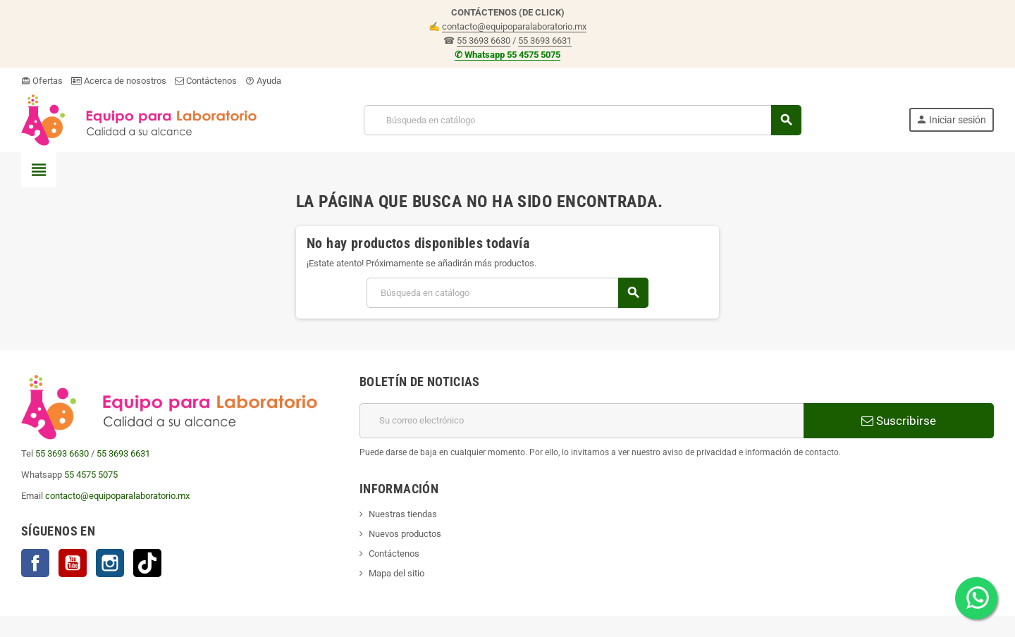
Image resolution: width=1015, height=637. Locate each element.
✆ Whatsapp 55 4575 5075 (507, 54)
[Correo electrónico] (581, 420)
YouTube (73, 563)
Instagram (110, 563)
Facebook (35, 563)
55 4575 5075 (91, 474)
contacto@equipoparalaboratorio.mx (514, 26)
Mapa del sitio (396, 573)
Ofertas (42, 80)
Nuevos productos (405, 533)
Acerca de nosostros (118, 80)
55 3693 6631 (545, 40)
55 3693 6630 (483, 40)
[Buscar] (582, 120)
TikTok (147, 563)
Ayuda (263, 80)
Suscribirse (898, 421)
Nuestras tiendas (403, 514)
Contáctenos (206, 80)
